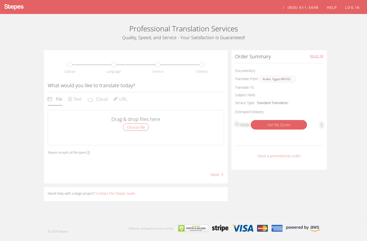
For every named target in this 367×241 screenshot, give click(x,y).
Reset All (316, 56)
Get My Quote (278, 124)
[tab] (55, 101)
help (332, 7)
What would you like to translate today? (91, 85)
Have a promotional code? (279, 155)
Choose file (136, 127)
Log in (352, 7)
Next (217, 174)
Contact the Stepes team (115, 193)
